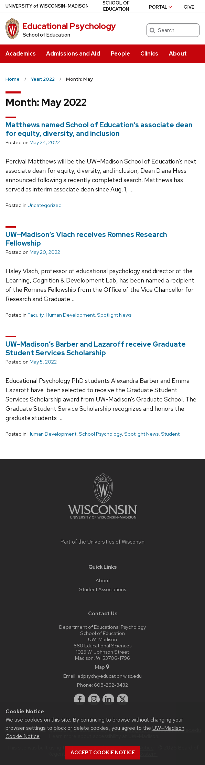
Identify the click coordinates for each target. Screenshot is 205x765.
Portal (161, 7)
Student (170, 433)
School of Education (46, 34)
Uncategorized (45, 205)
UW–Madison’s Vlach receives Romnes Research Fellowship (86, 239)
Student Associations (102, 589)
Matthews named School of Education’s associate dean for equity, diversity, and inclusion (99, 129)
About (178, 53)
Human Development (70, 314)
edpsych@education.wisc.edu (109, 676)
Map (102, 667)
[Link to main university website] (102, 520)
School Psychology (100, 433)
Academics (21, 53)
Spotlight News (114, 314)
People (120, 53)
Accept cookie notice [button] (103, 752)
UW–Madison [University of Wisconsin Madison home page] (47, 6)
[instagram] (94, 699)
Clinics (149, 53)
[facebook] (80, 699)
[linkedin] (108, 699)
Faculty (35, 314)
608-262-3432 (111, 685)
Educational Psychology (69, 26)
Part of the (102, 541)
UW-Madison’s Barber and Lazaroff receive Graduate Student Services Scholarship (96, 348)
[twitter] (123, 699)
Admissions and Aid (73, 53)
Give (189, 7)
